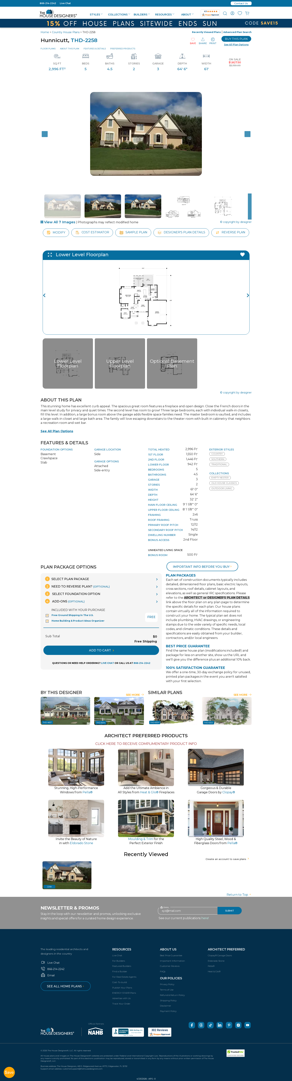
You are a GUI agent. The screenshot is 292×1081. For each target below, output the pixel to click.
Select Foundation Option (72, 593)
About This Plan (69, 48)
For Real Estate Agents (124, 976)
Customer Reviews (170, 966)
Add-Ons (65, 601)
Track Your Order (121, 1003)
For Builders (118, 960)
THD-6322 (208, 722)
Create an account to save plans (228, 859)
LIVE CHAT (107, 663)
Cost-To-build (119, 982)
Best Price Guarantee (171, 955)
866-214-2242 (48, 3)
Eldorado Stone (216, 960)
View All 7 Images (58, 222)
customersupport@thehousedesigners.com (83, 1069)
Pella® (211, 966)
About (187, 14)
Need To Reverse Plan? (77, 586)
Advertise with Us (121, 998)
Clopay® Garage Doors (220, 955)
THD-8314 (100, 722)
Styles (96, 14)
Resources (164, 14)
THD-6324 (154, 722)
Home (45, 32)
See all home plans (66, 986)
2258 (49, 886)
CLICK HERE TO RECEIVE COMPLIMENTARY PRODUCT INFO (146, 744)
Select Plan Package (67, 579)
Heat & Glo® (214, 971)
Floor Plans (48, 48)
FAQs (162, 971)
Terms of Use (166, 989)
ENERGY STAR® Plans (124, 992)
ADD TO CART (101, 650)
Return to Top (239, 894)
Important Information (172, 960)
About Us (168, 949)
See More (135, 694)
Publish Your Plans (122, 987)
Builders (142, 14)
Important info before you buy (202, 567)
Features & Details (95, 48)
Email (48, 975)
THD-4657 (47, 722)
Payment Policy (168, 1011)
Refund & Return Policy (172, 995)
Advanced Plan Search (237, 32)
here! (205, 918)
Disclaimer (165, 1005)
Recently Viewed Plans (206, 32)
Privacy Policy (167, 984)
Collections (119, 14)
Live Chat (65, 3)
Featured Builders (121, 966)
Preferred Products (122, 48)
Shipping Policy (168, 1000)
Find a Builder (119, 971)
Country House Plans (66, 32)
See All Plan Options (57, 431)
